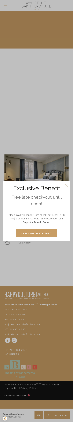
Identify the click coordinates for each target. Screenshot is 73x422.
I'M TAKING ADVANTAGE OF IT (36, 233)
